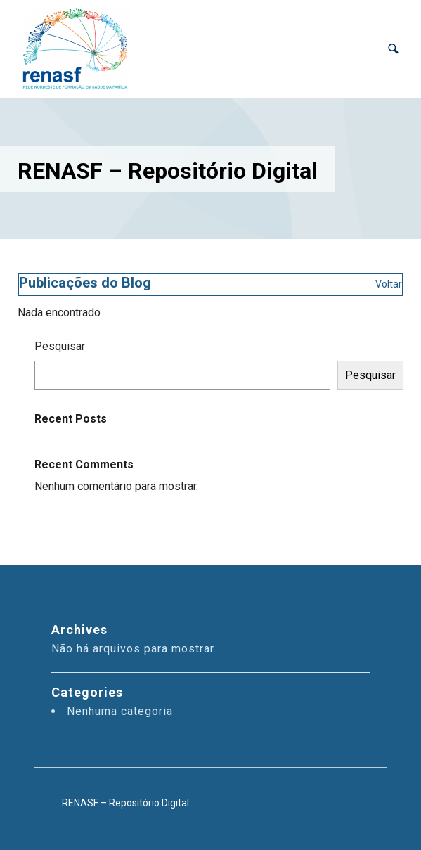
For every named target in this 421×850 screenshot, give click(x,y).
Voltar (388, 284)
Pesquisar (59, 346)
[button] (393, 49)
